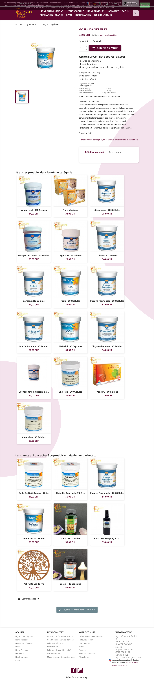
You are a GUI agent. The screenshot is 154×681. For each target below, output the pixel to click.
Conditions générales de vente (60, 639)
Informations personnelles (91, 636)
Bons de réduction (87, 653)
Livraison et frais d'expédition (60, 636)
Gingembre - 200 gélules (107, 210)
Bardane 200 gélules (34, 300)
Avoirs (81, 646)
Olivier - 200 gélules (107, 255)
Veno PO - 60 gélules (107, 391)
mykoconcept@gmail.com (128, 657)
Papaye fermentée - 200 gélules (107, 300)
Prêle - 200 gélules (70, 300)
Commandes (84, 643)
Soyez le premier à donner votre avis (77, 609)
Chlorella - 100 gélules (33, 437)
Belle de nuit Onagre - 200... (34, 493)
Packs (125, 11)
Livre (69, 15)
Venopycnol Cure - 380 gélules (33, 255)
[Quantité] (82, 48)
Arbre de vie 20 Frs (34, 583)
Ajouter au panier (105, 48)
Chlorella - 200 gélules (70, 391)
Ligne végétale (75, 11)
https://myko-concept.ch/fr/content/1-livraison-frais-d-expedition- (109, 139)
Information (83, 15)
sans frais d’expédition (108, 35)
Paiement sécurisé (55, 643)
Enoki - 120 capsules (70, 583)
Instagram (80, 670)
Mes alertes (84, 657)
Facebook (73, 670)
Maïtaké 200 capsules (70, 346)
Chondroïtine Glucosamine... (34, 391)
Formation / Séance (51, 15)
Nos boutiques (103, 15)
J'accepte (145, 5)
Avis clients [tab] (115, 152)
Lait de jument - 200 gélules (34, 346)
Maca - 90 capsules (70, 538)
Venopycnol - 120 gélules (34, 210)
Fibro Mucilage (70, 210)
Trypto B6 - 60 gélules (70, 255)
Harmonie (113, 11)
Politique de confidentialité (59, 650)
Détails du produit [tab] (94, 152)
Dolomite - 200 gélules (34, 538)
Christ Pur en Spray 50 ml (107, 538)
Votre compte (87, 632)
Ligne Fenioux (95, 11)
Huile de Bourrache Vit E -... (70, 493)
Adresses (83, 650)
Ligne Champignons (51, 11)
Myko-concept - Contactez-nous (61, 657)
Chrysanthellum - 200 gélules (107, 346)
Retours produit (86, 639)
